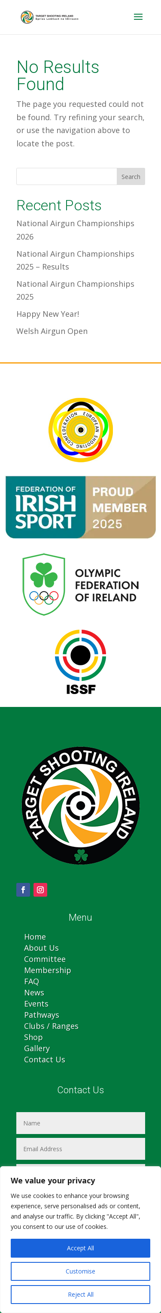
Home (35, 936)
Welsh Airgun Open (52, 331)
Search (131, 177)
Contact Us (44, 1059)
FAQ (31, 981)
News (34, 992)
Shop (33, 1037)
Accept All (80, 1248)
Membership (47, 970)
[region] (80, 1239)
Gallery (37, 1048)
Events (36, 1003)
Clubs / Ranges (51, 1026)
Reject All (81, 1294)
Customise (80, 1271)
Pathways (41, 1015)
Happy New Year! (47, 314)
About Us (41, 948)
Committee (45, 959)
